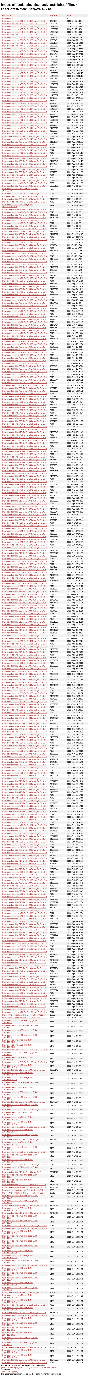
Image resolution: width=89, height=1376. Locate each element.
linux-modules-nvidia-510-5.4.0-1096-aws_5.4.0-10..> (24, 858)
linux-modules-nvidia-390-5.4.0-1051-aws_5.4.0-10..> (24, 240)
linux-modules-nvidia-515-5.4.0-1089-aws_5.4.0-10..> (24, 735)
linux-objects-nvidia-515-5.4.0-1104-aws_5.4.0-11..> (24, 1292)
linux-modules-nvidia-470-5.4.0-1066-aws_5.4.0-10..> (24, 435)
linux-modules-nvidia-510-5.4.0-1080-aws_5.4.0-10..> (24, 561)
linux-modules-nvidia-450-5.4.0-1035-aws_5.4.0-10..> (24, 95)
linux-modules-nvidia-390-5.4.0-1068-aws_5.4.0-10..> (24, 454)
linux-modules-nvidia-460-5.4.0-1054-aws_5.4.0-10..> (24, 256)
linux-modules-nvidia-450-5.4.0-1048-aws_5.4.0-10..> (24, 196)
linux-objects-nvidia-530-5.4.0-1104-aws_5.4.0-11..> (24, 1360)
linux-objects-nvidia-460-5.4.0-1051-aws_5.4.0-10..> (24, 234)
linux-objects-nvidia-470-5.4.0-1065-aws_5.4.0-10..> (24, 405)
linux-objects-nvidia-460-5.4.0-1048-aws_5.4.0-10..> (24, 199)
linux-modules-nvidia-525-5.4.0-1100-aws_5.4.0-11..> (24, 949)
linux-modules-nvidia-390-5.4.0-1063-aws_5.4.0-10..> (24, 383)
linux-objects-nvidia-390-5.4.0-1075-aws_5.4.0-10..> (24, 520)
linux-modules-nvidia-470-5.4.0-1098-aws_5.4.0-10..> (24, 913)
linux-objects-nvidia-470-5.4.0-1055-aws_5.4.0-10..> (24, 275)
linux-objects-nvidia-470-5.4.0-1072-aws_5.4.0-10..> (24, 509)
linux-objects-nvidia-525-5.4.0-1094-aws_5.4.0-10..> (24, 828)
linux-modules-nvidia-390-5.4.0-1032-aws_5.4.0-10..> (24, 79)
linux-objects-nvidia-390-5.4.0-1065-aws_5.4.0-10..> (24, 407)
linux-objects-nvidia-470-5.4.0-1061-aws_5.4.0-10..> (24, 361)
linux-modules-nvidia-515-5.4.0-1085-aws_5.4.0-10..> (24, 669)
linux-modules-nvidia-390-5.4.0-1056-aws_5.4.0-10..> (24, 281)
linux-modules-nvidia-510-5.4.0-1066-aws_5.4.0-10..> (24, 440)
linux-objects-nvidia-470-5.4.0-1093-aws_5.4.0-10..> (24, 792)
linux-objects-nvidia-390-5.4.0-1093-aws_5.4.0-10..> (24, 809)
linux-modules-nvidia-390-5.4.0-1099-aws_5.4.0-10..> (24, 938)
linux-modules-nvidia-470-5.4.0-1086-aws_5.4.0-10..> (24, 682)
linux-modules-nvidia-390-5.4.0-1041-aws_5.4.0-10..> (24, 131)
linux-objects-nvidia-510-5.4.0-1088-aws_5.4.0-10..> (24, 715)
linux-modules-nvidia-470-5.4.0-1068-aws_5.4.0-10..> (24, 449)
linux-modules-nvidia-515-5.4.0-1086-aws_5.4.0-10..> (24, 693)
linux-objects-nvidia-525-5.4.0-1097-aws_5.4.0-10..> (24, 891)
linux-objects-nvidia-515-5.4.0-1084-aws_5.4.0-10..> (24, 630)
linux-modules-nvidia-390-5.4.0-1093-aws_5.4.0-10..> (24, 787)
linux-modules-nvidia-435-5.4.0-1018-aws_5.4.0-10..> (24, 24)
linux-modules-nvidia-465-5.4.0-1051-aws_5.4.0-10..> (24, 243)
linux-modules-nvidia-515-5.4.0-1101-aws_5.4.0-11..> (24, 993)
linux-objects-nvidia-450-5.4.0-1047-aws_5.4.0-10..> (24, 180)
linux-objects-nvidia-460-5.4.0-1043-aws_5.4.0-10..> (24, 142)
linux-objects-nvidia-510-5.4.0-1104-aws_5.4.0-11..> (24, 1213)
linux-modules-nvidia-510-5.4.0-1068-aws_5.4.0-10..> (24, 457)
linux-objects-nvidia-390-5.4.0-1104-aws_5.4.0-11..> (24, 1347)
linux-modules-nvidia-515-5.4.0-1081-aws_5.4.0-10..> (24, 597)
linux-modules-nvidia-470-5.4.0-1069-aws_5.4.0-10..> (24, 473)
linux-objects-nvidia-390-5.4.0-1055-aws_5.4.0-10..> (24, 270)
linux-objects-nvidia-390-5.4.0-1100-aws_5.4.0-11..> (24, 963)
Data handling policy (9, 1372)
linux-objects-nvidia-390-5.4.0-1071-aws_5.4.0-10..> (24, 495)
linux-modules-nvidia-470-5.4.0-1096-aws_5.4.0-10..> (24, 845)
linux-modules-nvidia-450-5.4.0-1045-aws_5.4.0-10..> (24, 167)
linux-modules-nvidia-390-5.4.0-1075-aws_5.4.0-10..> (24, 523)
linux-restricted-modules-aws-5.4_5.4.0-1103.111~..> (24, 1015)
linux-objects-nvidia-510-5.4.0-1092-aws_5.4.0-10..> (24, 781)
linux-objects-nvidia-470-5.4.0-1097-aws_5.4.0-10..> (24, 883)
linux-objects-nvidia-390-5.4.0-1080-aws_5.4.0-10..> (24, 556)
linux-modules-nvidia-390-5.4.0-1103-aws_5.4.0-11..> (24, 1165)
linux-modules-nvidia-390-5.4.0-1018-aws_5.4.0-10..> (24, 21)
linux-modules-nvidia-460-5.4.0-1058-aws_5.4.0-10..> (24, 322)
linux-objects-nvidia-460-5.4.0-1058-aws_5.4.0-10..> (24, 325)
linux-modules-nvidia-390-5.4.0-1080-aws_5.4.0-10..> (24, 559)
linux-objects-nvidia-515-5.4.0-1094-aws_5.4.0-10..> (24, 811)
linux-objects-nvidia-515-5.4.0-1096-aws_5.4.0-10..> (24, 864)
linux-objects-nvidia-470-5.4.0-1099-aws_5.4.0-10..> (24, 927)
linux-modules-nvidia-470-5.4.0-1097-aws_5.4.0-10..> (24, 875)
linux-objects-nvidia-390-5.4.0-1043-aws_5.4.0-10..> (24, 147)
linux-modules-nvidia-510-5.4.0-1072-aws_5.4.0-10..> (24, 506)
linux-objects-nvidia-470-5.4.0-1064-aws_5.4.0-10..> (24, 416)
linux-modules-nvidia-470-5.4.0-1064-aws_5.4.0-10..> (24, 424)
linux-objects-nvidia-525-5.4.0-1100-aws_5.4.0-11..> (24, 954)
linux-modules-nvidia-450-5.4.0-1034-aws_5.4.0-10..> (24, 93)
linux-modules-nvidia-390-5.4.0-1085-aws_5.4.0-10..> (24, 663)
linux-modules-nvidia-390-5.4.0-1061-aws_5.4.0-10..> (24, 372)
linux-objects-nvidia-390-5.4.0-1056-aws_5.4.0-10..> (24, 286)
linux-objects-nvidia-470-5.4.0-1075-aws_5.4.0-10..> (24, 517)
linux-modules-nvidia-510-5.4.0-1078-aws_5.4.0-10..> (24, 542)
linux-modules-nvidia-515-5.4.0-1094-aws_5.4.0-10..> (24, 822)
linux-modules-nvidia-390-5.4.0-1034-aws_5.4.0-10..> (24, 87)
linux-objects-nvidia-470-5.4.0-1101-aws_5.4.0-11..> (24, 1007)
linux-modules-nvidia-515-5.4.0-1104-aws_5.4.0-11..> (24, 1363)
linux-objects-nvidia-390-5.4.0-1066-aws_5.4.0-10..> (24, 438)
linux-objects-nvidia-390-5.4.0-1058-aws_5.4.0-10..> (24, 319)
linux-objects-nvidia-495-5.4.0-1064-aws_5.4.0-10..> (24, 396)
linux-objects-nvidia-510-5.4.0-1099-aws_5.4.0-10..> (24, 935)
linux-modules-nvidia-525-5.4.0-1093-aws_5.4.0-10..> (24, 798)
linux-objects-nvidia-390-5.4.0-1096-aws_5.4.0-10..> (24, 855)
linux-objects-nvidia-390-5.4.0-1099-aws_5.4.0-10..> (24, 941)
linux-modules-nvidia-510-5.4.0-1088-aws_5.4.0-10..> (24, 702)
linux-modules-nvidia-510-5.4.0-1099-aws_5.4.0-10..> (24, 946)
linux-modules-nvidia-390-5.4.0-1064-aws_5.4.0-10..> (24, 429)
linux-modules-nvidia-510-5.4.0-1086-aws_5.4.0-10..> (24, 688)
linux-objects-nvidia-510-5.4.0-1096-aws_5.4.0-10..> (24, 861)
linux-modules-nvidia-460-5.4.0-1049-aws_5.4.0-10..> (24, 212)
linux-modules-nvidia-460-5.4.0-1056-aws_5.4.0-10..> (24, 292)
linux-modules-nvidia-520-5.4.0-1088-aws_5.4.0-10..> (24, 710)
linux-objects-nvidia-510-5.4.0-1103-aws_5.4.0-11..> (24, 1172)
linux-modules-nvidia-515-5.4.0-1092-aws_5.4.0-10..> (24, 770)
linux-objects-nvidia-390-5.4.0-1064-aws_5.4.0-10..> (24, 421)
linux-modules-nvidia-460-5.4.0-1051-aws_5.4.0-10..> (24, 237)
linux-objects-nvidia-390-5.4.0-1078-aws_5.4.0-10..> (24, 534)
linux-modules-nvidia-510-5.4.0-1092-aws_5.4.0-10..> (24, 767)
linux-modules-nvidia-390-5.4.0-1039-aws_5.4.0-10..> (24, 125)
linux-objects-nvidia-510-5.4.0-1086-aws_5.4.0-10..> (24, 674)
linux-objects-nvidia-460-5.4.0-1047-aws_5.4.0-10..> (24, 169)
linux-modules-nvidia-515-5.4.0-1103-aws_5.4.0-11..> (24, 1062)
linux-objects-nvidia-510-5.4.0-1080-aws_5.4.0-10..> (24, 553)
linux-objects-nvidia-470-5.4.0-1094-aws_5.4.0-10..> (24, 820)
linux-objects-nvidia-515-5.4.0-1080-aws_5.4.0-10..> (24, 581)
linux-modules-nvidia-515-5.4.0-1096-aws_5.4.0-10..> (24, 842)
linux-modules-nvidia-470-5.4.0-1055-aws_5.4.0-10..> (24, 264)
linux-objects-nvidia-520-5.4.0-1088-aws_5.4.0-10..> (24, 718)
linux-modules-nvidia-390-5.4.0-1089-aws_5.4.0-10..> (24, 732)
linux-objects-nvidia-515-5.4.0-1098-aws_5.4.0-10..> (24, 902)
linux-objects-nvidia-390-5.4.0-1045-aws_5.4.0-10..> (24, 164)
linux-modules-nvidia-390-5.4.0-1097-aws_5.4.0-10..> (24, 866)
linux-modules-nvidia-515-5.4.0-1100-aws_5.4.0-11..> (24, 979)
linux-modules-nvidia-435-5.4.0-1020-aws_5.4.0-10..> (24, 29)
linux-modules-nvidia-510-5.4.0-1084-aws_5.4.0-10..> (24, 647)
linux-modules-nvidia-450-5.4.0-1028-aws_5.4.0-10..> (24, 65)
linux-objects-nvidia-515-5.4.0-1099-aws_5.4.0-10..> (24, 924)
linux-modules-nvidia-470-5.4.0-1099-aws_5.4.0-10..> (24, 930)
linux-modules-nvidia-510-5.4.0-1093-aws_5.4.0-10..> (24, 806)
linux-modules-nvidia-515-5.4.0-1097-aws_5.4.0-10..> (24, 886)
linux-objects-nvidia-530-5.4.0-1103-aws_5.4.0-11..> (24, 1102)
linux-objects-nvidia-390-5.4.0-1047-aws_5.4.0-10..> (24, 172)
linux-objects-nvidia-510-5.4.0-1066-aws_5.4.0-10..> (24, 443)
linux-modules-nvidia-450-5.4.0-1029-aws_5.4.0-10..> (24, 76)
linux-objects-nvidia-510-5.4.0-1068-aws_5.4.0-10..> (24, 462)
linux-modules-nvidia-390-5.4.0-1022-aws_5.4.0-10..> (24, 40)
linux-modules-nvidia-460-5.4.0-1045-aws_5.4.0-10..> (24, 153)
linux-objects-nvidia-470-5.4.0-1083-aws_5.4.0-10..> (24, 627)
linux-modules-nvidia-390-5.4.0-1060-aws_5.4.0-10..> (24, 352)
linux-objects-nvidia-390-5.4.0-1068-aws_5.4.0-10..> (24, 460)
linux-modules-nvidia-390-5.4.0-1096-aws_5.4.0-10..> (24, 853)
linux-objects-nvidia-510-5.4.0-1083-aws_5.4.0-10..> (24, 616)
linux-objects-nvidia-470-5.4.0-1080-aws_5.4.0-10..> (24, 550)
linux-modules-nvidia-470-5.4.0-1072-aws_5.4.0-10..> (24, 504)
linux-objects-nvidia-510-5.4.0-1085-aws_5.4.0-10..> (24, 666)
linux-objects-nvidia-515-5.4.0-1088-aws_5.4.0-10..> (24, 704)
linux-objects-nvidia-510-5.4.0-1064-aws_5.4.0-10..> (24, 418)
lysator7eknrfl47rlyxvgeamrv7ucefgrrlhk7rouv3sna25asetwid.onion (28, 1368)
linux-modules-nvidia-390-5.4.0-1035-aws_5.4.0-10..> (24, 98)
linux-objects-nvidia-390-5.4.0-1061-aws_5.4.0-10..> (24, 366)
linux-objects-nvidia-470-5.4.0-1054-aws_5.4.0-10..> (24, 251)
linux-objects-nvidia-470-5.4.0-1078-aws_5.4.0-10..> (24, 537)
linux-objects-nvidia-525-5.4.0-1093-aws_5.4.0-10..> (24, 790)
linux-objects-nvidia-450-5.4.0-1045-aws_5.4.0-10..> (24, 158)
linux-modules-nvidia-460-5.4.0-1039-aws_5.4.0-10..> (24, 123)
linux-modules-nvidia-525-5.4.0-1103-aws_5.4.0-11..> (24, 1050)
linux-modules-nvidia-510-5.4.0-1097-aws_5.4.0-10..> (24, 880)
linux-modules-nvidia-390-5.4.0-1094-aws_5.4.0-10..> (24, 814)
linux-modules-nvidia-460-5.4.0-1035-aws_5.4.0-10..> (24, 101)
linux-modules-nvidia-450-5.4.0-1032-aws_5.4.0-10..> (24, 82)
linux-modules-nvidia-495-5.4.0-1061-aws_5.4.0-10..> (24, 374)
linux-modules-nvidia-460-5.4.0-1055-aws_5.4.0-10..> (24, 273)
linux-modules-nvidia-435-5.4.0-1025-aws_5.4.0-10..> (24, 57)
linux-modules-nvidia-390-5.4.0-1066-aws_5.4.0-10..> (24, 446)
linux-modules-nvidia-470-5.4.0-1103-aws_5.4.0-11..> (24, 1110)
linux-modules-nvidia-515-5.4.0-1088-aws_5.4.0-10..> (24, 721)
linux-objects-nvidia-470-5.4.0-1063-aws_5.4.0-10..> (24, 380)
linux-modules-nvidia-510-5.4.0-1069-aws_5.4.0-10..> (24, 479)
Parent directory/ (9, 18)
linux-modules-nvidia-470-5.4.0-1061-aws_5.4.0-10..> (24, 363)
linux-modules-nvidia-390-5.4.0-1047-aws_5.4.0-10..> (24, 175)
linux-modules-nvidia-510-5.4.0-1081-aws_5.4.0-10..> (24, 605)
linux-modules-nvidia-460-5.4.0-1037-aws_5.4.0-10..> (24, 106)
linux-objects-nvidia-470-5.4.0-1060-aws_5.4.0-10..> (24, 358)
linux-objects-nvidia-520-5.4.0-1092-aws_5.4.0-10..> (24, 754)
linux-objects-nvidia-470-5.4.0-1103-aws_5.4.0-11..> (24, 1185)
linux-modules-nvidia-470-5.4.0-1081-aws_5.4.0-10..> (24, 594)
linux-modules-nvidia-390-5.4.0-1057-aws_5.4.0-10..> (24, 306)
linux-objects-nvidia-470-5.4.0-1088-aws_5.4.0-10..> (24, 696)
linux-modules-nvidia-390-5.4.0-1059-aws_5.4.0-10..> (24, 341)
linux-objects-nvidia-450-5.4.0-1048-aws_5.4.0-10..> (24, 186)
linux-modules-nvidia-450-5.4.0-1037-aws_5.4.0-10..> (24, 109)
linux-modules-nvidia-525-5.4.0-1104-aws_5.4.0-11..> (24, 1305)
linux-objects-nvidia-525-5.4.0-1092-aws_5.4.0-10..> (24, 759)
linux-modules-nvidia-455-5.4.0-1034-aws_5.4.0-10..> (24, 90)
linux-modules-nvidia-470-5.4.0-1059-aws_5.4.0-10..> (24, 333)
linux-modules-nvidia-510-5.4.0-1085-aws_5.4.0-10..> (24, 655)
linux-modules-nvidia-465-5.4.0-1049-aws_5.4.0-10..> (24, 223)
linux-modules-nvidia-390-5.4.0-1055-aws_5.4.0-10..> (24, 262)
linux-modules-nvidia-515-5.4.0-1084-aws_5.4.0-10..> (24, 641)
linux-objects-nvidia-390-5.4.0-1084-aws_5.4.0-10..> (24, 633)
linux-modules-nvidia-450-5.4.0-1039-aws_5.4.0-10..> (24, 120)
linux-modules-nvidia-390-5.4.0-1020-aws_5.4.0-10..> (24, 35)
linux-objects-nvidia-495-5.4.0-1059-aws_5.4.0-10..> (24, 339)
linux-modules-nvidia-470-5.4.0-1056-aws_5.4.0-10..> (24, 278)
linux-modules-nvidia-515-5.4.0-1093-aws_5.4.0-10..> (24, 795)
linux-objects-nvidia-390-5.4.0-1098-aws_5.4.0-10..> (24, 905)
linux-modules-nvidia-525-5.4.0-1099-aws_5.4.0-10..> (24, 921)
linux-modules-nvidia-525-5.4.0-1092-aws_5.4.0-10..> (24, 779)
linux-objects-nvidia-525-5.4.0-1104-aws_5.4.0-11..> (24, 1205)
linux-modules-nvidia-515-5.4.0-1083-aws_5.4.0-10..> (24, 625)
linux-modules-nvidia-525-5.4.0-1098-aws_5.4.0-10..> (24, 894)
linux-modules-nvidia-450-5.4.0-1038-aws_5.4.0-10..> (24, 112)
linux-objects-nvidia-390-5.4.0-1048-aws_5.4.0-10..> (24, 209)
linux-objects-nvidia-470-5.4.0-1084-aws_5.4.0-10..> (24, 649)
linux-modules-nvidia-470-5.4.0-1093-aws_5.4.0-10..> (24, 801)
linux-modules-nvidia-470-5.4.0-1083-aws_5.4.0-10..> (24, 614)
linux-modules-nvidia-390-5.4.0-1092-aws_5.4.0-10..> (24, 757)
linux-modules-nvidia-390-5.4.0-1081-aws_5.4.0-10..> (24, 586)
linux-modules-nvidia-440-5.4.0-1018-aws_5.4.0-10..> (24, 26)
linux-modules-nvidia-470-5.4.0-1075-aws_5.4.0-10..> (24, 526)
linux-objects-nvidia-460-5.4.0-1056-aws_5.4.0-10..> (24, 289)
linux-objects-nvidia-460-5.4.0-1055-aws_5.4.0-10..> (24, 267)
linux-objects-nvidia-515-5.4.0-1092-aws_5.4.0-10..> (24, 765)
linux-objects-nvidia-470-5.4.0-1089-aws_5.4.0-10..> (24, 737)
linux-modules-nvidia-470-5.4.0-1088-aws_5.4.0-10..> (24, 707)
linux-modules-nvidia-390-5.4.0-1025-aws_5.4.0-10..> (24, 54)
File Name (6, 15)
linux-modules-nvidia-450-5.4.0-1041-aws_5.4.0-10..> (24, 134)
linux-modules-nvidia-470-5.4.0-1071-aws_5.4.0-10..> (24, 490)
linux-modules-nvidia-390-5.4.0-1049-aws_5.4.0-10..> (24, 220)
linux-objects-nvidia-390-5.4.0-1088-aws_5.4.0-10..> (24, 699)
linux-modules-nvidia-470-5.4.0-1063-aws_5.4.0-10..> (24, 385)
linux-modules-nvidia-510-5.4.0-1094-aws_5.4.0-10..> (24, 834)
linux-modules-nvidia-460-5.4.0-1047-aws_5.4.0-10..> (24, 183)
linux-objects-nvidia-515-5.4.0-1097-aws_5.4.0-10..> (24, 878)
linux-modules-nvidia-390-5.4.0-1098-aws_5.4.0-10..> (24, 910)
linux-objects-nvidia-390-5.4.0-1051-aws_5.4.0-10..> (24, 229)
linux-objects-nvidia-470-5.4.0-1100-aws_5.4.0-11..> (24, 977)
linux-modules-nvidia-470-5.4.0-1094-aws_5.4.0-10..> (24, 825)
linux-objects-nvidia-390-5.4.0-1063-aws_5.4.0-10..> (24, 388)
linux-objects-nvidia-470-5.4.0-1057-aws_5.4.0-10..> (24, 303)
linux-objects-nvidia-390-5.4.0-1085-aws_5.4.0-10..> (24, 658)
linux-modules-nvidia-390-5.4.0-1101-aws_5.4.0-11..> (24, 1009)
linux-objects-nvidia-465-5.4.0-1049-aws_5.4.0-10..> (24, 218)
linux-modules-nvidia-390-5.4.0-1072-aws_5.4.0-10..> (24, 498)
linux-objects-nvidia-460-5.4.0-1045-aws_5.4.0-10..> (24, 161)
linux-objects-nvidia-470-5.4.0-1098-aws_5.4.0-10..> (24, 899)
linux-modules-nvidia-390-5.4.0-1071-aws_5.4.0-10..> (24, 482)
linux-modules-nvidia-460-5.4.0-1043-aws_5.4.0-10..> (24, 139)
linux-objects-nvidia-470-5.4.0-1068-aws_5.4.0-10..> (24, 451)
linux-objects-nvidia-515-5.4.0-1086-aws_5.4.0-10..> (24, 685)
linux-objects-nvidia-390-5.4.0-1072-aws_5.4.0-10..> (24, 512)
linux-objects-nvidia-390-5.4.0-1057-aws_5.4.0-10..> (24, 308)
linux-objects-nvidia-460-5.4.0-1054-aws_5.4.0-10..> (24, 259)
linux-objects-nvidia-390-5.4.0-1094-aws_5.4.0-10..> (24, 831)
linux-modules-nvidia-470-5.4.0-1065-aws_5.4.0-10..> (24, 413)
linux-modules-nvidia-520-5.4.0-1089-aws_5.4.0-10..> (24, 743)
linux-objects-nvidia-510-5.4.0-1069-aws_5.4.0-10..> (24, 471)
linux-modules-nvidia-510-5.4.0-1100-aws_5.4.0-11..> (24, 957)
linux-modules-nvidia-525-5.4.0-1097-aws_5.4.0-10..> (24, 872)
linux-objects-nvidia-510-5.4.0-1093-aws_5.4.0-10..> (24, 784)
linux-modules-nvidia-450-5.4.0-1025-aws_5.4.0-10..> (24, 59)
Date (69, 15)
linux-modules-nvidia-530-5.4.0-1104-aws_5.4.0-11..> (24, 1265)
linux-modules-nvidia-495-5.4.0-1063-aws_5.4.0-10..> (24, 377)
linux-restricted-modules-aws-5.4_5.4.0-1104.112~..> (24, 1190)
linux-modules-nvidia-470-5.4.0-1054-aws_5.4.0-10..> (24, 253)
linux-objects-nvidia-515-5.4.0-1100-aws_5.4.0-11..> (24, 974)
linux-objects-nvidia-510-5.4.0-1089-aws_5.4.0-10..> (24, 726)
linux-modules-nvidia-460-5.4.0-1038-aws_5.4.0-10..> (24, 117)
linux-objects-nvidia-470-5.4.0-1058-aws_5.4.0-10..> (24, 317)
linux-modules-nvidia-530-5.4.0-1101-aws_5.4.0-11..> (24, 996)
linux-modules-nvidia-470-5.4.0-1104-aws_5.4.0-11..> (24, 1315)
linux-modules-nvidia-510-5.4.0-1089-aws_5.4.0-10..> (24, 740)
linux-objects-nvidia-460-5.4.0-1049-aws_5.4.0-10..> (24, 215)
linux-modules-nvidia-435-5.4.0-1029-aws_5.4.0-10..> (24, 73)
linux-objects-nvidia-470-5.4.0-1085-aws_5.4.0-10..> (24, 652)
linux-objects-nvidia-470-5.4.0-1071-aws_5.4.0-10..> (24, 493)
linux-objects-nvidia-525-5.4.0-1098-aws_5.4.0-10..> (24, 908)
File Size (53, 15)
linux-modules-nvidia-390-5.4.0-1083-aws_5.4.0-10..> (24, 608)
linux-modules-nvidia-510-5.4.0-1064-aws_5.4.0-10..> (24, 427)
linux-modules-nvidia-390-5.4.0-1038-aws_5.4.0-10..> (24, 114)
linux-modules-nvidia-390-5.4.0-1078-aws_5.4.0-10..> (24, 531)
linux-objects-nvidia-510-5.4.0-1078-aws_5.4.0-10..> (24, 539)
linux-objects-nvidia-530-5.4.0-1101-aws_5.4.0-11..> (24, 985)
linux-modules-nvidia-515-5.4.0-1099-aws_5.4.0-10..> (24, 943)
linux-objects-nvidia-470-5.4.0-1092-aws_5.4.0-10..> (24, 776)
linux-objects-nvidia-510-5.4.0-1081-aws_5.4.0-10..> (24, 600)
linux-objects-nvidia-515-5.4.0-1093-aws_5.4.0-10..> (24, 803)
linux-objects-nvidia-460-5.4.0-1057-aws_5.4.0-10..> (24, 295)
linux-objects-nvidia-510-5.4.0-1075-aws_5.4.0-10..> (24, 515)
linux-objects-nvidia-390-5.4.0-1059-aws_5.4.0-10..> (24, 330)
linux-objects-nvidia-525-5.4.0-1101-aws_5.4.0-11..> (24, 998)
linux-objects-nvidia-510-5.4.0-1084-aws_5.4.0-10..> (24, 638)
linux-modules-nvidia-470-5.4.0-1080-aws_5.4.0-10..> (24, 548)
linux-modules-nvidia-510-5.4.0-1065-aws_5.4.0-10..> (24, 402)
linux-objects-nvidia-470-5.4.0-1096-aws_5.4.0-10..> (24, 839)
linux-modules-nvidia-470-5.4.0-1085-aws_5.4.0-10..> (24, 671)
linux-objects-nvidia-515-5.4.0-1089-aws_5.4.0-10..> (24, 746)
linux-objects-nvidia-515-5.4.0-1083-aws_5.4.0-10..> (24, 622)
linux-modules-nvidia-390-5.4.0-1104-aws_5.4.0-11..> (24, 1228)
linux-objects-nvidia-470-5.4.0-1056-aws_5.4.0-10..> (24, 284)
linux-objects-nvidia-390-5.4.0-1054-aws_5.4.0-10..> (24, 245)
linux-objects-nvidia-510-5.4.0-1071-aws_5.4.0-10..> (24, 484)
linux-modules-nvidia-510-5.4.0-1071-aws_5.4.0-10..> (24, 487)
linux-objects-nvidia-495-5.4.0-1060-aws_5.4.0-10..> (24, 347)
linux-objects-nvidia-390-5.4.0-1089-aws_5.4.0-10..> (24, 724)
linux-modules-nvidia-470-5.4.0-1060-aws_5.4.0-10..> (24, 355)
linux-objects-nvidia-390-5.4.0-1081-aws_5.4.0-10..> (24, 589)
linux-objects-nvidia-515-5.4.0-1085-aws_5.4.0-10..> (24, 660)
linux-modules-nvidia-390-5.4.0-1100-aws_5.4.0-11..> (24, 952)
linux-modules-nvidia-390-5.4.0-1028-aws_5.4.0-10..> (24, 68)
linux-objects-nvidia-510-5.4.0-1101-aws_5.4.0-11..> (24, 1001)
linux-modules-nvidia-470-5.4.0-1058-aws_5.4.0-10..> (24, 311)
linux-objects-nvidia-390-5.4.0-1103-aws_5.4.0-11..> (24, 1140)
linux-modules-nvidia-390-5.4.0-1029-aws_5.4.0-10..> (24, 70)
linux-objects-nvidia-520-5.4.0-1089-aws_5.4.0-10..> (24, 729)
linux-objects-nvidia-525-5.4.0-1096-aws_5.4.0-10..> (24, 850)
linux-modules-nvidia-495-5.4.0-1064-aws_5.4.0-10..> (24, 394)
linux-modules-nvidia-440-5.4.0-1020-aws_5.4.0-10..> (24, 32)
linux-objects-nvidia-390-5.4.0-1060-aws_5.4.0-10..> (24, 350)
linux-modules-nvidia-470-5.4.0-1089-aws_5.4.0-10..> (24, 748)
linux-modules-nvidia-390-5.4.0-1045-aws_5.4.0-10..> (24, 156)
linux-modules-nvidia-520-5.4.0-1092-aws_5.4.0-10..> (24, 751)
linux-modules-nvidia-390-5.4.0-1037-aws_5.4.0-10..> (24, 103)
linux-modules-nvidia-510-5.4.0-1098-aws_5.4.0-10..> (24, 897)
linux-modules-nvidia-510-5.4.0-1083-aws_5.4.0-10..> (24, 619)
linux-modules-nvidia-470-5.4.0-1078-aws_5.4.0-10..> (24, 545)
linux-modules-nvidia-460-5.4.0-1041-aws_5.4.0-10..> (24, 128)
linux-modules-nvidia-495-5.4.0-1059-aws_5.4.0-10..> (24, 336)
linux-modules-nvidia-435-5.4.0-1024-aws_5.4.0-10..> (24, 51)
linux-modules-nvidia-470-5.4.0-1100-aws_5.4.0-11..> (24, 971)
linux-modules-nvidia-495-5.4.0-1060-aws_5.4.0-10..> (24, 344)
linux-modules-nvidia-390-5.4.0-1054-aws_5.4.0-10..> (24, 248)
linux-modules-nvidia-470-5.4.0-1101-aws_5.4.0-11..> (24, 1012)
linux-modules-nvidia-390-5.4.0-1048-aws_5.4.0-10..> (24, 194)
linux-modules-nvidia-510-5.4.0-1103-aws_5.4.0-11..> (24, 1127)
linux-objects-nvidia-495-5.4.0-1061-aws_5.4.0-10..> (24, 369)
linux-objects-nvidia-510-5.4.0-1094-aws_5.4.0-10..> (24, 836)
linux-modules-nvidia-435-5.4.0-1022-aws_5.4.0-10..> (24, 43)
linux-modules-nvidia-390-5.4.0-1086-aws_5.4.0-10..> (24, 691)
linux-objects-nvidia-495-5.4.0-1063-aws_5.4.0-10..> (24, 391)
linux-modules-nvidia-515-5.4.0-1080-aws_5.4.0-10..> (24, 583)
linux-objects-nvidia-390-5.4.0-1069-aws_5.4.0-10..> (24, 465)
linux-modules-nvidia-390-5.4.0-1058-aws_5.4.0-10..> (24, 314)
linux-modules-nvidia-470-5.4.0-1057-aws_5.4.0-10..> (24, 297)
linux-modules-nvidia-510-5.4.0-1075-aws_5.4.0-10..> (24, 528)
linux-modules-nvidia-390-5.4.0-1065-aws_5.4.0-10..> (24, 410)
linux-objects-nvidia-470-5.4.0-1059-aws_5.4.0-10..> (24, 328)
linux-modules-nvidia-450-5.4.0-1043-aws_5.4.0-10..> (24, 145)
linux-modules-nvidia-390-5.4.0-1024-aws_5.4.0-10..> (24, 49)
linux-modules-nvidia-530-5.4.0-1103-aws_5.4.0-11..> (24, 1152)
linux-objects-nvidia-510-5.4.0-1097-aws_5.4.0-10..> (24, 869)
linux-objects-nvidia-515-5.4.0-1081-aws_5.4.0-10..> (24, 592)
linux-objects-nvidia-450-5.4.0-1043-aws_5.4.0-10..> (24, 137)
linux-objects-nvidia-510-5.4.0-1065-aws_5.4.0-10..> (24, 399)
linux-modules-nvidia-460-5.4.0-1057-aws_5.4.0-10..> (24, 300)
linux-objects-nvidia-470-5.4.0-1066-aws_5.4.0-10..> (24, 432)
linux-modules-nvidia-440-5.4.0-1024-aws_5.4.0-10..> (24, 46)
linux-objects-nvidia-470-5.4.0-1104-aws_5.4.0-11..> (24, 1313)
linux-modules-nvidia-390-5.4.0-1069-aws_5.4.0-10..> (24, 468)
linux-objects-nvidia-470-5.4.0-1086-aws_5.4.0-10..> (24, 680)
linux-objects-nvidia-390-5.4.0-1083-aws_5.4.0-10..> (24, 611)
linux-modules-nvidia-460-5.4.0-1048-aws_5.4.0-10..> (24, 202)
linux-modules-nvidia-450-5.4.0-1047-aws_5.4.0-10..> (24, 178)
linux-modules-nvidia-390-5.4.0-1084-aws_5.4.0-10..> (24, 636)
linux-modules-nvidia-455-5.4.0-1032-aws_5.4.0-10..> (24, 84)
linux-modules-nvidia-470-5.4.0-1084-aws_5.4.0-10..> (24, 644)
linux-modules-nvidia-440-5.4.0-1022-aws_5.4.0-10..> (24, 38)
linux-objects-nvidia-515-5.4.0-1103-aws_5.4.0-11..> (24, 1070)
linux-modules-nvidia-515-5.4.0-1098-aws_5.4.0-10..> (24, 916)
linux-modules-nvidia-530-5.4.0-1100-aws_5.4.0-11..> (24, 965)
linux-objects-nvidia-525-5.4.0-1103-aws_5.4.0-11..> (24, 1187)
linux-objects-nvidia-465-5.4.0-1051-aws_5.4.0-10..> (24, 231)
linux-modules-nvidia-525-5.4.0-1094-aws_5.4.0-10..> (24, 817)
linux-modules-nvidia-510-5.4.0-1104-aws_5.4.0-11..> (24, 1226)
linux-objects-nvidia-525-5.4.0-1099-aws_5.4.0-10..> (24, 933)
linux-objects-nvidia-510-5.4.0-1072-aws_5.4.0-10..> (24, 501)
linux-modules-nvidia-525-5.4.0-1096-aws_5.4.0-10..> (24, 847)
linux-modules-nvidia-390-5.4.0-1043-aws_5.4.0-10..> (24, 150)
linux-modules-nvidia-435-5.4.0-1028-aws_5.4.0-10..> (24, 62)
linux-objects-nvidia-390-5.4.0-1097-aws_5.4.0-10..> (24, 889)
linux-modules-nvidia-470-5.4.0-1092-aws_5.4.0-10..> (24, 773)
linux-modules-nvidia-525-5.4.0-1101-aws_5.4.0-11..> (24, 982)
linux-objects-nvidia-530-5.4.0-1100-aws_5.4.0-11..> (24, 968)
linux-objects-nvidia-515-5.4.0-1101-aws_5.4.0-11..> (24, 990)
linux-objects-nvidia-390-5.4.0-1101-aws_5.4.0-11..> (24, 987)
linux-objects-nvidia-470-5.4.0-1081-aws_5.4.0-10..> (24, 603)
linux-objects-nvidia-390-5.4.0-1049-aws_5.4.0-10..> (24, 226)
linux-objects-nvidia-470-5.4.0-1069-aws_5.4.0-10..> (24, 476)
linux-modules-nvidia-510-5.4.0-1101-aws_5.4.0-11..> (24, 1004)
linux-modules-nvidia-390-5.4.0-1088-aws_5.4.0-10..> (24, 713)
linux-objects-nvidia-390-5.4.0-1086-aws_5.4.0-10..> (24, 677)
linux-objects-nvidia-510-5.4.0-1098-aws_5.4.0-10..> (24, 919)
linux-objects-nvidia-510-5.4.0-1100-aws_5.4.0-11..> (24, 960)
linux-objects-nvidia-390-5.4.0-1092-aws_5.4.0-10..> (24, 762)
